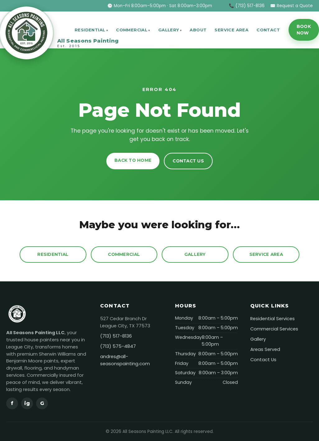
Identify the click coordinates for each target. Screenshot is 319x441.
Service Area (231, 29)
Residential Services (272, 319)
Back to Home (132, 160)
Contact (268, 29)
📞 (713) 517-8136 (247, 6)
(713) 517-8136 (116, 336)
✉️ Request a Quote (291, 6)
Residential (90, 29)
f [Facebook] (12, 403)
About (198, 29)
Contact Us (188, 160)
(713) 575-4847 (118, 346)
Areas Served (265, 349)
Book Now (304, 29)
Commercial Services (274, 329)
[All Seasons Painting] (33, 30)
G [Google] (42, 403)
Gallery (168, 29)
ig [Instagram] (27, 403)
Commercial (131, 29)
